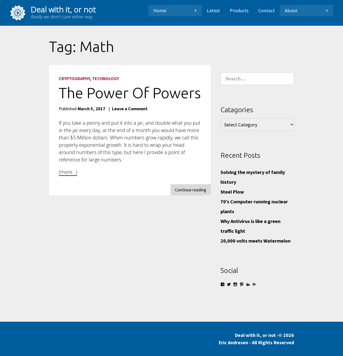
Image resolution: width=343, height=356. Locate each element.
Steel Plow (232, 192)
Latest (213, 10)
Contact (266, 10)
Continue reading (193, 190)
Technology (105, 78)
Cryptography (74, 78)
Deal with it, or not (63, 9)
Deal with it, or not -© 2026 (256, 339)
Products (239, 10)
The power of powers (130, 93)
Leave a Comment (129, 108)
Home (159, 10)
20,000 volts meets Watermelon (255, 241)
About (291, 10)
